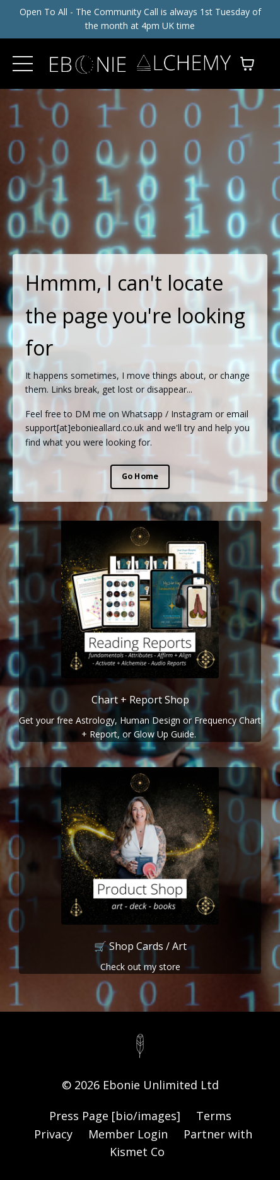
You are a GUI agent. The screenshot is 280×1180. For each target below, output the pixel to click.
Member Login (128, 1134)
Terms (213, 1115)
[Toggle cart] (247, 64)
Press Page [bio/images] (114, 1115)
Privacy (53, 1134)
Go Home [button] (140, 476)
